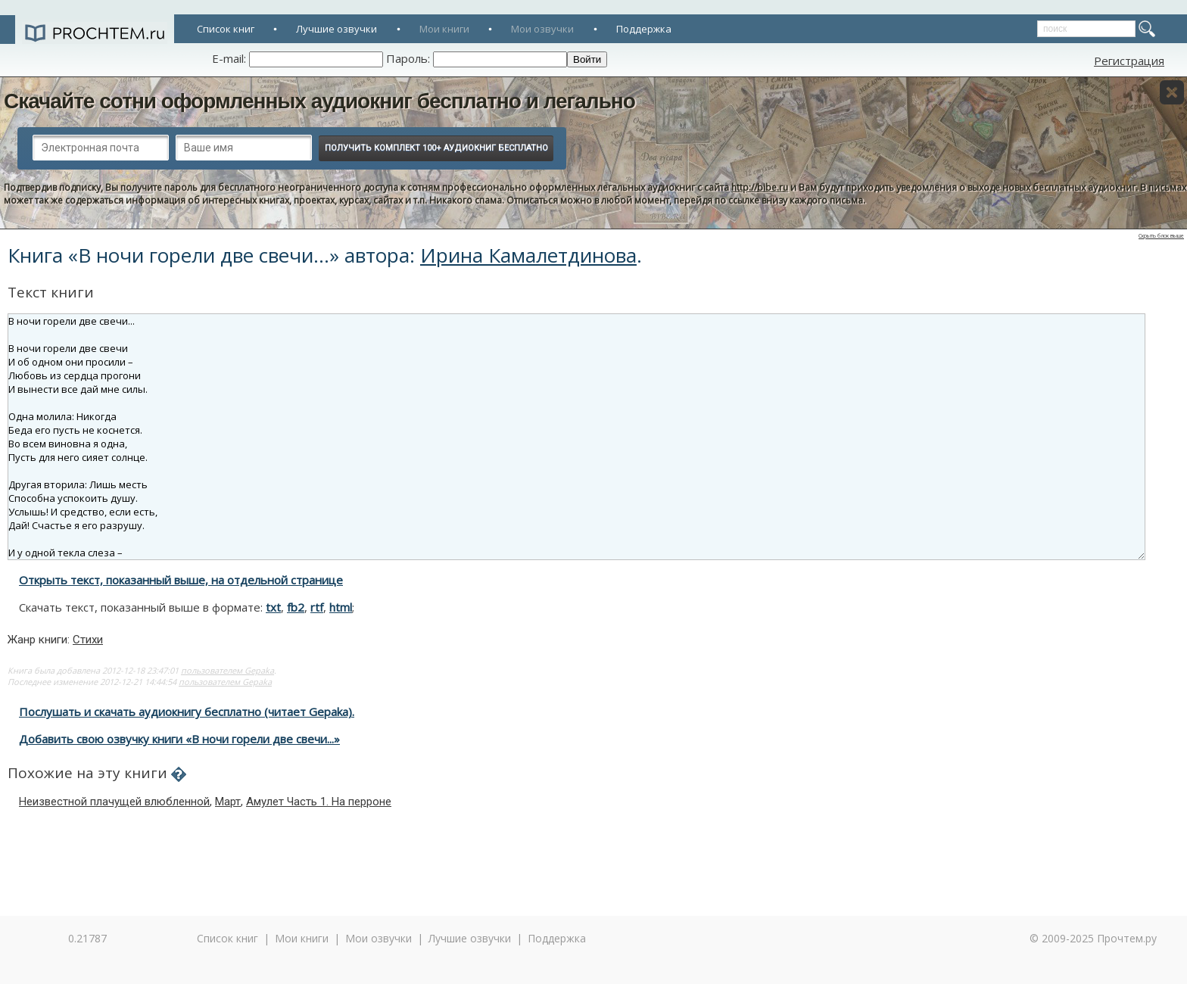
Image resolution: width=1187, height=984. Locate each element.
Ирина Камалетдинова (528, 255)
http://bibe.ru (759, 187)
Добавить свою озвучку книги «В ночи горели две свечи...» (179, 738)
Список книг (225, 29)
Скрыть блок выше (1161, 235)
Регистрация (1129, 60)
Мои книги (444, 29)
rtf (316, 607)
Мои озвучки (542, 29)
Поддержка (643, 29)
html (340, 607)
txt (273, 607)
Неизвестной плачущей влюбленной (114, 801)
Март (228, 801)
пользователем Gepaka (227, 670)
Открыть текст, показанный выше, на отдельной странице (181, 579)
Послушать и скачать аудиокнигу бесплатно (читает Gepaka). (186, 711)
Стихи (88, 639)
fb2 (295, 607)
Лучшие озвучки (336, 29)
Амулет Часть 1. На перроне (318, 801)
